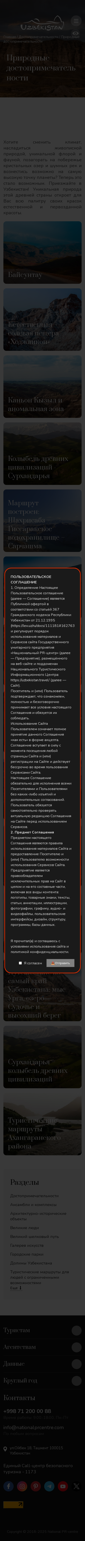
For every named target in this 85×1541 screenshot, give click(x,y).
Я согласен (33, 963)
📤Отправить (60, 963)
